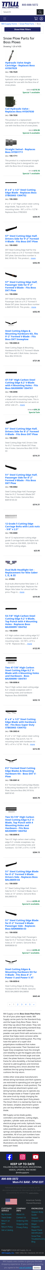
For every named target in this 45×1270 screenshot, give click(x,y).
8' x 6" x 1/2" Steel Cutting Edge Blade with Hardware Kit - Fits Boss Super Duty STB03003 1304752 (20, 723)
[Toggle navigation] (4, 18)
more (33, 258)
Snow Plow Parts (26, 24)
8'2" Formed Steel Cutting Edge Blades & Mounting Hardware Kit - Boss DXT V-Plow (20, 772)
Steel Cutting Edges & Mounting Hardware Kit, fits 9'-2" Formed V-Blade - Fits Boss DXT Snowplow (21, 335)
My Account (6, 1214)
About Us (20, 1214)
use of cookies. (25, 1267)
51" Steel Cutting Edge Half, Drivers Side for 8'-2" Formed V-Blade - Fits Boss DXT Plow (22, 431)
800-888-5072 (30, 4)
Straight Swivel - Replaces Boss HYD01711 (20, 151)
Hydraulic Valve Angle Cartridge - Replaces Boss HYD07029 (20, 65)
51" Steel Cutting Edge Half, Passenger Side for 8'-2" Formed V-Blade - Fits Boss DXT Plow (21, 479)
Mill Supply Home (9, 24)
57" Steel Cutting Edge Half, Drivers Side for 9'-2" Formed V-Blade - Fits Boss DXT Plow (22, 238)
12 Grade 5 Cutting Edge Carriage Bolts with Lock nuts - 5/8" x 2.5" (22, 526)
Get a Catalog (7, 1230)
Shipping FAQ (22, 1224)
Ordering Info (22, 1220)
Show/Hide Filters (22, 29)
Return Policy (7, 1227)
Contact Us (21, 1217)
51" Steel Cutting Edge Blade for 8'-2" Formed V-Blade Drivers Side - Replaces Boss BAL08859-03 (22, 875)
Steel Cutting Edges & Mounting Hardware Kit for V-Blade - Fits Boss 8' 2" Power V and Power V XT (21, 973)
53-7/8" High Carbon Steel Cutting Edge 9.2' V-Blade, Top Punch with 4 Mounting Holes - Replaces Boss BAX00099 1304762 (21, 621)
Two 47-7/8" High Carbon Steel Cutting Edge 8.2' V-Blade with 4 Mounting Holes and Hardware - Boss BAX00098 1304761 (22, 673)
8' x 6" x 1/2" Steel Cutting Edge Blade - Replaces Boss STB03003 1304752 (20, 192)
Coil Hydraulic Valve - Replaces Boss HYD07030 (19, 110)
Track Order (6, 1217)
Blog (33, 1241)
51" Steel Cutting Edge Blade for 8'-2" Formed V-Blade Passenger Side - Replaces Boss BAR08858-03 (22, 924)
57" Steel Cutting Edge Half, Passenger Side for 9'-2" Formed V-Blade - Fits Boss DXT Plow (21, 286)
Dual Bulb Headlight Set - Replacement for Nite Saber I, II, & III (21, 572)
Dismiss (37, 1268)
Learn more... (34, 1193)
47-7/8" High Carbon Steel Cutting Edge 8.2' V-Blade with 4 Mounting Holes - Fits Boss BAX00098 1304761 (21, 384)
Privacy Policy (22, 1227)
